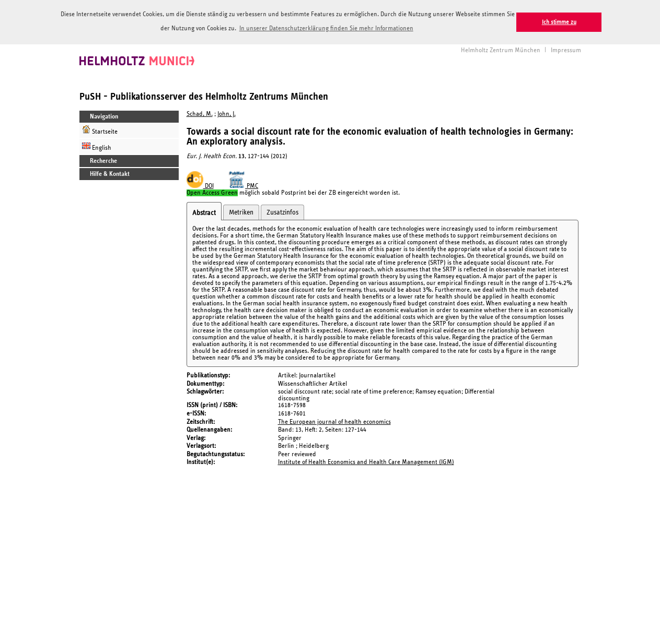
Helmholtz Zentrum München (500, 49)
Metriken (241, 212)
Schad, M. (200, 113)
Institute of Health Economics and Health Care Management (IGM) (366, 461)
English (96, 146)
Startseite (100, 130)
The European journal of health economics (334, 421)
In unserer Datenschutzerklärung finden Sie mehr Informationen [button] (326, 28)
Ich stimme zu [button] (559, 22)
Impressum (566, 49)
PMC (243, 185)
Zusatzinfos (282, 212)
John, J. (226, 113)
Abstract (204, 212)
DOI (200, 185)
